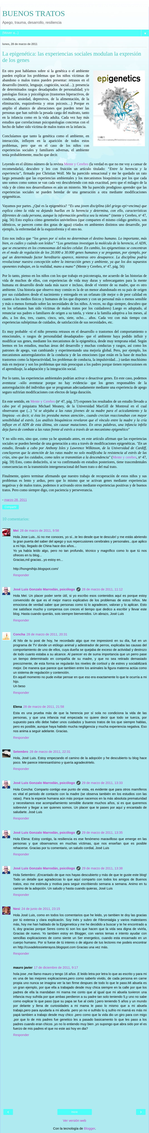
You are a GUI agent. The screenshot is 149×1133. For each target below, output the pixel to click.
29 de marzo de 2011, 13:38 (102, 868)
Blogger (89, 1128)
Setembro (20, 751)
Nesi (16, 909)
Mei (16, 530)
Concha (19, 634)
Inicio (74, 1112)
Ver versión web (74, 1120)
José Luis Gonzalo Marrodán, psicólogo (44, 589)
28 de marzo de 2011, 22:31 (49, 751)
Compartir (11, 507)
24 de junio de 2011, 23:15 (40, 909)
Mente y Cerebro (76, 164)
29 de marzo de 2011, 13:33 (102, 783)
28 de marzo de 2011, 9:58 (39, 530)
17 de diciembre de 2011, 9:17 (56, 967)
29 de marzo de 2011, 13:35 (102, 832)
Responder (21, 575)
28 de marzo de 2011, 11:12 (102, 589)
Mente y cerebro (125, 457)
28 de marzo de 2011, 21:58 (43, 706)
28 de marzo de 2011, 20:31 (47, 634)
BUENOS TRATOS (33, 13)
